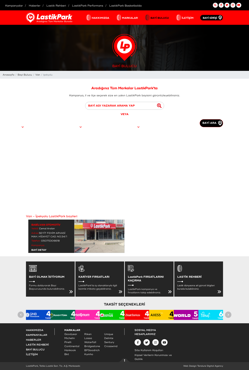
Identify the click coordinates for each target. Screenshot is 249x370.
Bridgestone (92, 346)
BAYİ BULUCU (159, 18)
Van (37, 74)
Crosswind (110, 346)
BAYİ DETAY (38, 250)
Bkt (66, 354)
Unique (108, 334)
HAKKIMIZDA (100, 18)
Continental (71, 346)
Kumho (88, 354)
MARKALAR (130, 18)
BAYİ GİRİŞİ (210, 18)
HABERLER (33, 340)
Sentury (109, 342)
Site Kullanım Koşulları (149, 350)
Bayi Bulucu (25, 74)
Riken (87, 334)
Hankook (70, 350)
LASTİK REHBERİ (37, 344)
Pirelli (67, 342)
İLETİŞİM (188, 18)
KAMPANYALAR (36, 335)
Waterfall (90, 342)
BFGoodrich (92, 350)
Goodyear (70, 334)
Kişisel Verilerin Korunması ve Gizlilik (153, 357)
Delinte (108, 338)
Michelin (69, 338)
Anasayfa (8, 74)
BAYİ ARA (212, 123)
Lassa (88, 338)
